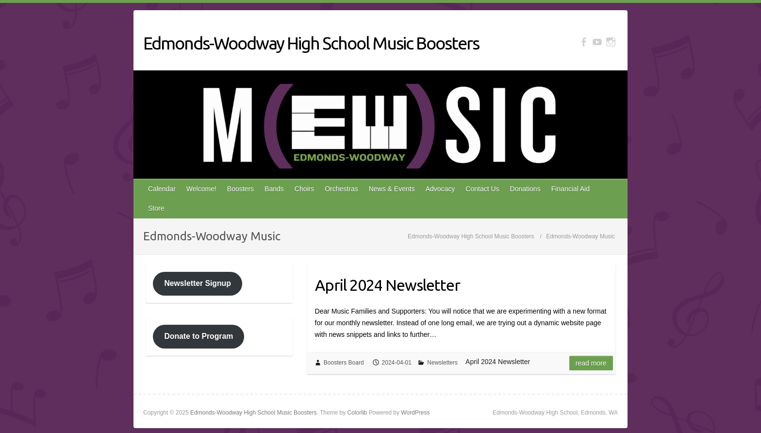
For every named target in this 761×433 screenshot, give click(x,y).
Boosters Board (344, 362)
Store (156, 208)
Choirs (304, 189)
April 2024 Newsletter (387, 285)
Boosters (240, 189)
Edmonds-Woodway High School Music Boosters (311, 43)
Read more (591, 363)
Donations (525, 189)
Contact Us (482, 189)
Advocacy (440, 189)
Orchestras (341, 189)
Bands (274, 189)
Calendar (162, 189)
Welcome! (201, 189)
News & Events (392, 189)
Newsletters (442, 362)
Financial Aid (570, 189)
